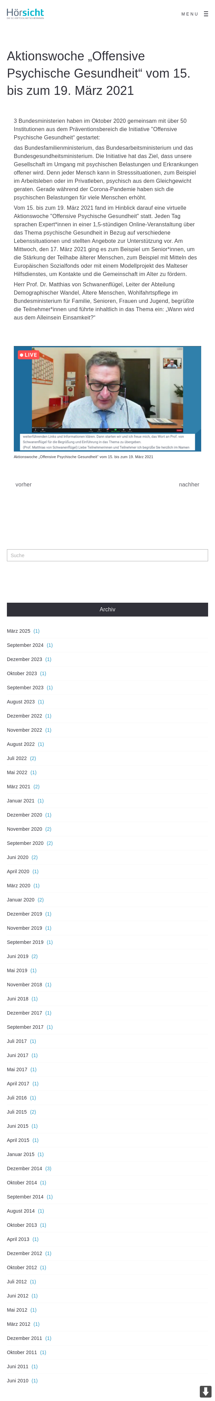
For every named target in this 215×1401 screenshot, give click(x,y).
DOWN (206, 1392)
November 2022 (24, 730)
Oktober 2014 (22, 1182)
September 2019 (25, 942)
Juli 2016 (17, 1098)
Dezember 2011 (24, 1338)
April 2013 (18, 1239)
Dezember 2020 (24, 815)
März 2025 (18, 631)
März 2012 (18, 1324)
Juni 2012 (18, 1296)
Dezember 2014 (24, 1168)
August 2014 (21, 1211)
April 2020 (18, 871)
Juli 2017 (17, 1041)
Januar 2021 (21, 800)
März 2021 (18, 786)
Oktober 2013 (22, 1225)
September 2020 (25, 843)
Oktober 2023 (22, 673)
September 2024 (25, 645)
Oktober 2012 (22, 1267)
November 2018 (24, 984)
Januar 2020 (21, 899)
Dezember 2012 (24, 1253)
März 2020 (18, 885)
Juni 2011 (18, 1366)
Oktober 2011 (22, 1352)
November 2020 (24, 829)
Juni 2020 (18, 857)
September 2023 (25, 687)
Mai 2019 (17, 970)
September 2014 (25, 1197)
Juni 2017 (18, 1055)
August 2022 (21, 744)
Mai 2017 (17, 1069)
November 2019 (24, 928)
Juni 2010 (18, 1380)
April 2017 (18, 1083)
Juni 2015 (18, 1126)
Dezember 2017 (24, 1013)
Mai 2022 (17, 772)
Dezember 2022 (24, 716)
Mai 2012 (17, 1310)
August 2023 (21, 701)
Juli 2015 (17, 1112)
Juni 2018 (18, 999)
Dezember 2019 (24, 914)
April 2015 (18, 1140)
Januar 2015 (21, 1154)
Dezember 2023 (24, 659)
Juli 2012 (17, 1281)
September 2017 (25, 1027)
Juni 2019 (18, 956)
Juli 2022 (17, 758)
